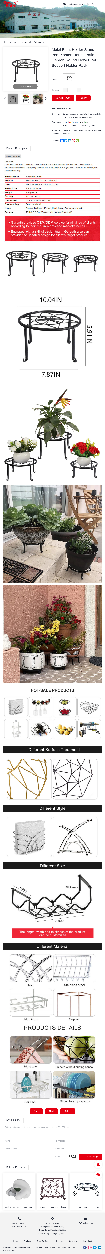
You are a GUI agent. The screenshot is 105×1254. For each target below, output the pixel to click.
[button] (46, 98)
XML (14, 1251)
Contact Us (73, 1241)
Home (9, 42)
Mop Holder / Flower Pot (34, 42)
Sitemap (6, 1251)
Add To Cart (63, 98)
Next (51, 1111)
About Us (59, 1241)
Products (17, 42)
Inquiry (83, 98)
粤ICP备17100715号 (67, 1247)
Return (67, 1111)
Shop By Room (43, 1241)
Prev (36, 1111)
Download (87, 1241)
